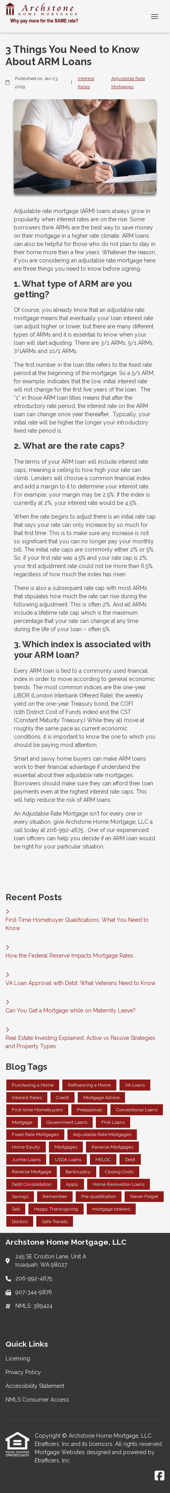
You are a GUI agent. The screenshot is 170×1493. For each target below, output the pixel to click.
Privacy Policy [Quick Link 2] (23, 1372)
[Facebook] (159, 1476)
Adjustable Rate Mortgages (128, 82)
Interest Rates (86, 82)
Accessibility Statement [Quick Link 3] (35, 1386)
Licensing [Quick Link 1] (18, 1358)
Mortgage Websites (60, 1452)
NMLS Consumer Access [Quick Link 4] (37, 1400)
